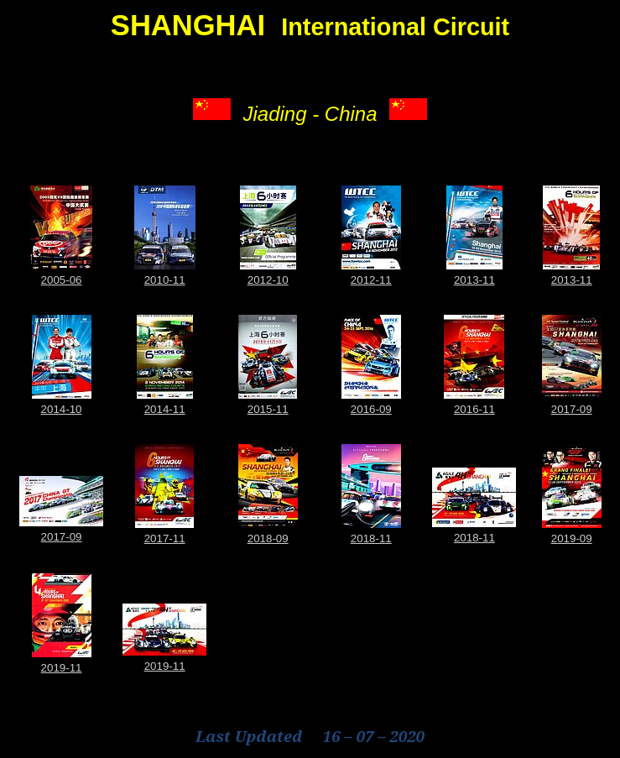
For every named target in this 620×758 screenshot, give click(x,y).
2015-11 (268, 409)
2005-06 (61, 280)
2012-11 (371, 280)
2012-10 (268, 280)
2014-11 (164, 409)
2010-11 (164, 280)
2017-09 (571, 409)
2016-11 (474, 409)
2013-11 (474, 280)
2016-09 (371, 409)
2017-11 (164, 538)
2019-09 (571, 538)
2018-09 (268, 538)
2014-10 (61, 409)
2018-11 (371, 538)
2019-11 (61, 667)
